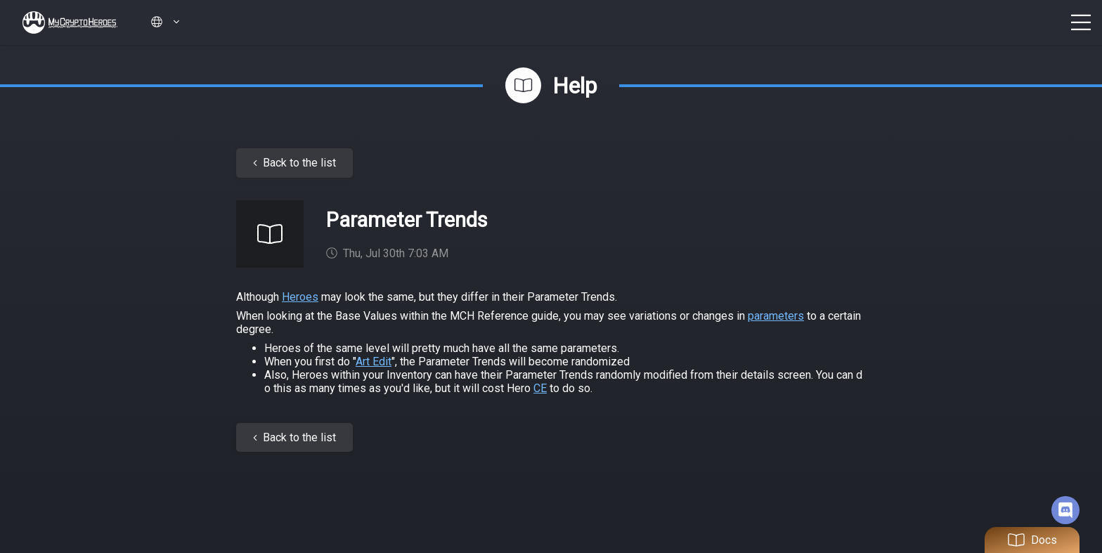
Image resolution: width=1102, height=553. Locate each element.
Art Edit (373, 361)
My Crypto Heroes (69, 22)
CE (540, 388)
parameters (776, 316)
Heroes (300, 297)
